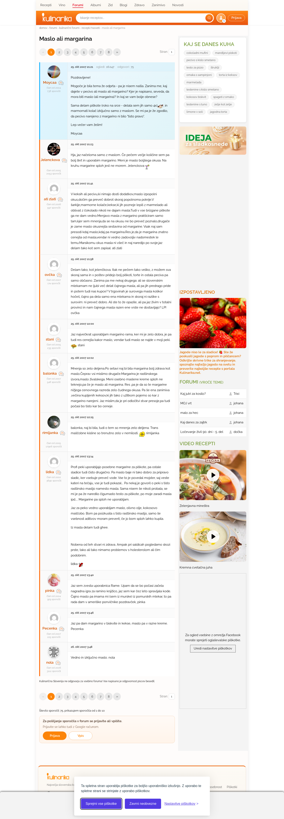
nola (50, 662)
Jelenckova (50, 160)
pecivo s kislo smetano (201, 60)
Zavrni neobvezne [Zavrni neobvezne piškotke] (142, 803)
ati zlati (50, 199)
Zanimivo (158, 5)
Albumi (95, 5)
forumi (53, 27)
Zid (110, 5)
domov (43, 27)
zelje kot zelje (223, 104)
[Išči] (209, 18)
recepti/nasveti (91, 27)
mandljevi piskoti (226, 52)
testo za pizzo (195, 67)
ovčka (50, 275)
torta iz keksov (228, 74)
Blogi (123, 5)
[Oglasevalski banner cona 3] (213, 220)
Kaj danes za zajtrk (193, 422)
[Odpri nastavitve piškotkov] (181, 804)
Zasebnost (214, 787)
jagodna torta (218, 111)
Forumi (77, 5)
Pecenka (49, 628)
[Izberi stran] (172, 52)
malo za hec (189, 413)
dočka (238, 432)
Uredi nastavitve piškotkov (213, 648)
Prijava (55, 736)
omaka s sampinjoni (199, 74)
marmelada (194, 82)
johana (238, 403)
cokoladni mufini (197, 52)
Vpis (81, 736)
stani (50, 339)
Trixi (236, 394)
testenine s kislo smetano (203, 89)
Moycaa (50, 82)
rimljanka (50, 433)
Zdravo (139, 5)
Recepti (46, 5)
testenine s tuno (197, 104)
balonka (50, 373)
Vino (62, 5)
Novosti (178, 5)
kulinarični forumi (69, 27)
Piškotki (232, 787)
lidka (50, 472)
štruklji (215, 67)
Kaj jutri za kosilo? (193, 394)
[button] (231, 18)
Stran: (167, 52)
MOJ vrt (186, 403)
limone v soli (195, 111)
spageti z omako (223, 97)
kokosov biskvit (196, 97)
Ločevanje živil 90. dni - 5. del (201, 432)
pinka (49, 590)
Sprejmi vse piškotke (101, 803)
